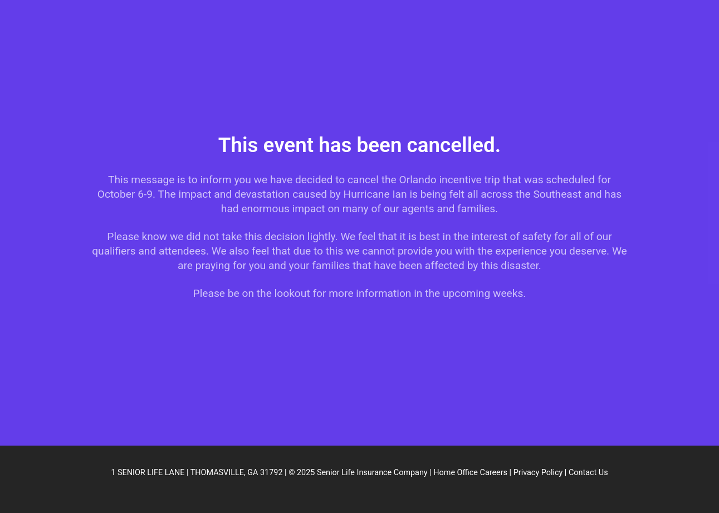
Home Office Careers (470, 472)
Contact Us (588, 472)
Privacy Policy (538, 472)
